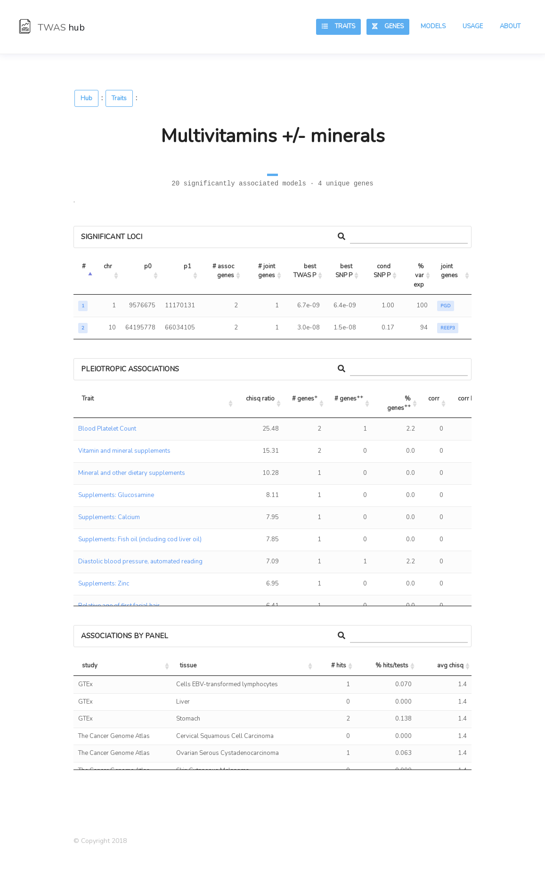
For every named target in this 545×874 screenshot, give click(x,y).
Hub (86, 98)
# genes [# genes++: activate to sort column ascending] (348, 398)
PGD (445, 306)
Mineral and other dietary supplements (131, 473)
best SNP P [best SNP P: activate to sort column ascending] (344, 271)
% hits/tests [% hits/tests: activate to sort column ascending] (391, 665)
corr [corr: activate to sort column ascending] (433, 398)
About (510, 26)
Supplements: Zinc (103, 583)
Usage (473, 26)
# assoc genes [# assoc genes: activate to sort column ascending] (224, 271)
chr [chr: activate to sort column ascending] (108, 266)
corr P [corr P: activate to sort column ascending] (466, 398)
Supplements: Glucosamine (116, 495)
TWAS (52, 27)
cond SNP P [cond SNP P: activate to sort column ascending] (383, 271)
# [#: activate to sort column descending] (84, 266)
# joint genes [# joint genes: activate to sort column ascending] (267, 271)
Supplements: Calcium (109, 517)
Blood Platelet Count (107, 429)
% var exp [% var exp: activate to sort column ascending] (419, 275)
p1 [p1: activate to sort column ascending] (187, 266)
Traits (338, 26)
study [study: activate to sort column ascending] (90, 665)
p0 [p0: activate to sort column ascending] (148, 266)
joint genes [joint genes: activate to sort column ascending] (449, 271)
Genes (388, 26)
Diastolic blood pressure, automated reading (140, 561)
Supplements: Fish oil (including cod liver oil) (140, 539)
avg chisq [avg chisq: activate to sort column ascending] (450, 665)
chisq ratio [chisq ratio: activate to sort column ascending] (260, 398)
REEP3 (447, 328)
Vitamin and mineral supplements (124, 451)
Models (433, 26)
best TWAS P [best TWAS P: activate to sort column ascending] (305, 271)
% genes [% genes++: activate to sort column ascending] (399, 403)
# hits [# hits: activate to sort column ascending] (338, 665)
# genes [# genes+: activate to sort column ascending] (304, 398)
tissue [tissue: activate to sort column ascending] (188, 665)
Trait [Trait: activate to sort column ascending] (88, 398)
